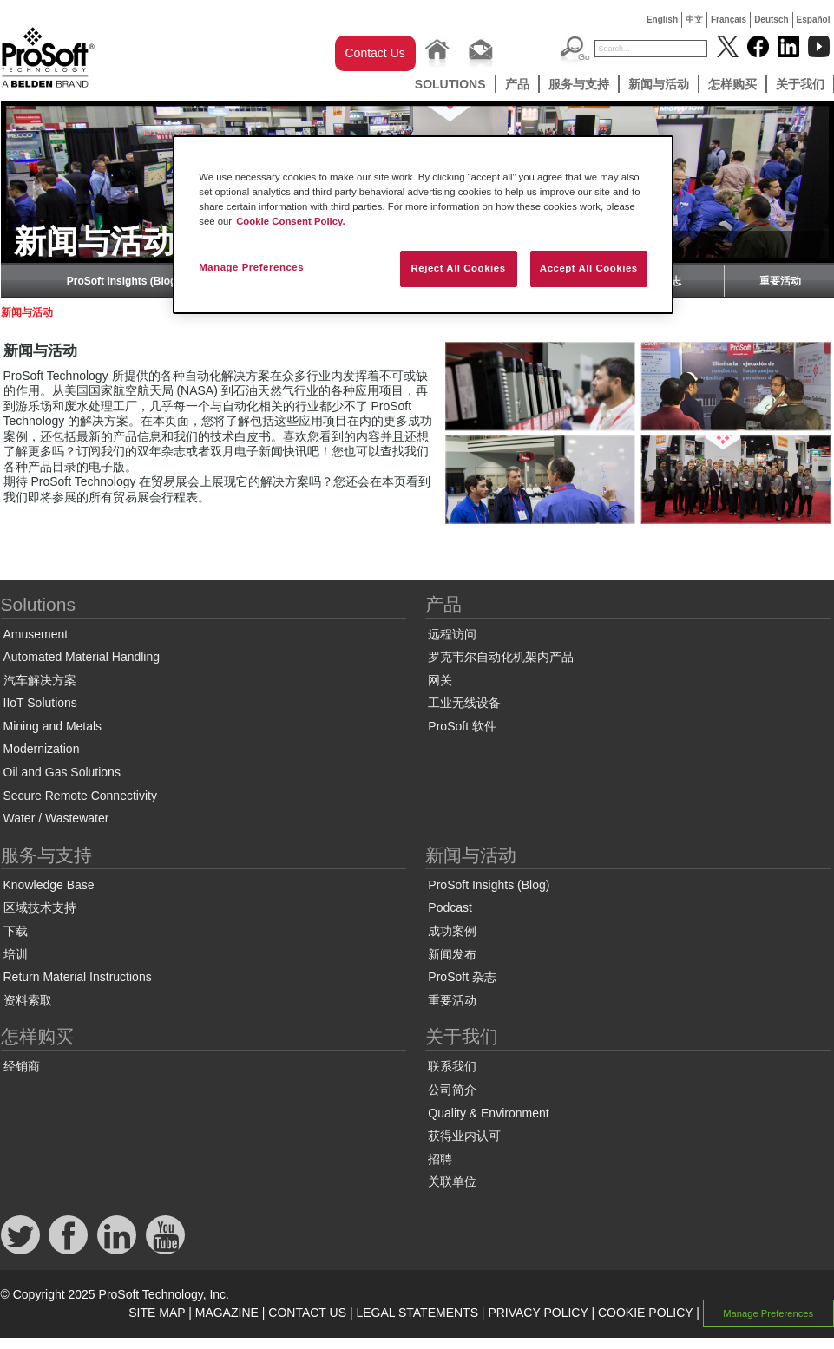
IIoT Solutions (40, 703)
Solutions (450, 84)
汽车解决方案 (39, 680)
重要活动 (780, 281)
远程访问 (452, 634)
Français (728, 19)
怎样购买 (732, 84)
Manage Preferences (768, 1313)
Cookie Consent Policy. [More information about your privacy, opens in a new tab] (290, 221)
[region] (423, 224)
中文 (694, 19)
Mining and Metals (52, 726)
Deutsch (771, 19)
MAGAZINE (227, 1313)
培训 (15, 954)
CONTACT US (307, 1313)
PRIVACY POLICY (538, 1313)
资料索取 (27, 1000)
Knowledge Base (49, 885)
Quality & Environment (488, 1113)
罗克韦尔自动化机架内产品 (501, 657)
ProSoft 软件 (462, 726)
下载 (15, 931)
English (662, 19)
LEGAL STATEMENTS (417, 1313)
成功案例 (452, 931)
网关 (440, 680)
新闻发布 (452, 954)
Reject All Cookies (457, 268)
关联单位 (452, 1182)
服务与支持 (578, 84)
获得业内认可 (464, 1136)
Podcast (450, 907)
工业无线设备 (464, 703)
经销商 (21, 1066)
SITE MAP (156, 1313)
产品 (517, 84)
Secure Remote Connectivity (80, 795)
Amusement (36, 634)
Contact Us (375, 53)
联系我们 (452, 1066)
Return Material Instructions (77, 977)
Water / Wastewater (56, 818)
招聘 (440, 1159)
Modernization (41, 749)
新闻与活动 (658, 84)
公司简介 (452, 1090)
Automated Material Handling (82, 657)
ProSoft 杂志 (462, 977)
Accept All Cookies (589, 268)
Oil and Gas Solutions (62, 772)
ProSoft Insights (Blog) (124, 281)
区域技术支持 (39, 907)
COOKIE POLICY (645, 1313)
